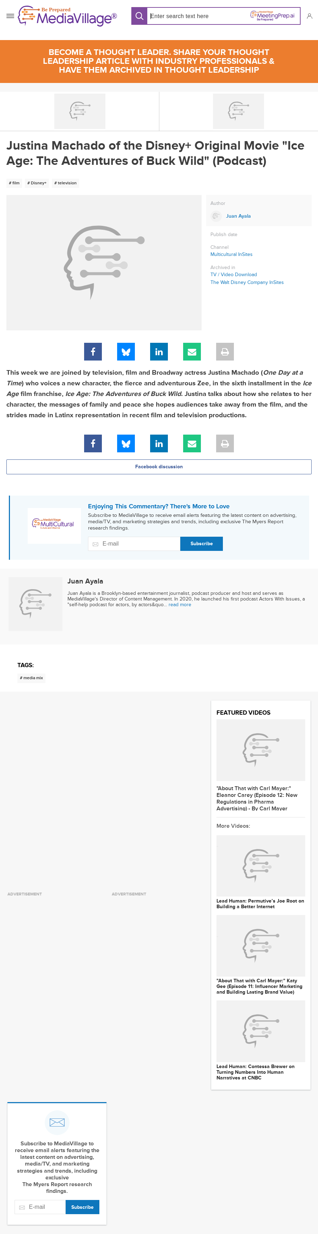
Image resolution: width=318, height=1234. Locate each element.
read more (180, 605)
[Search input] (181, 16)
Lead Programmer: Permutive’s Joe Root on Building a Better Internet (260, 904)
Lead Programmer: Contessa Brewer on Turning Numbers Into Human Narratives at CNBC (255, 1072)
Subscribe (202, 544)
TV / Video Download (233, 275)
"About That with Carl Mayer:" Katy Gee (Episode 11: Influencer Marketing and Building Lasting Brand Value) (259, 986)
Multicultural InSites (231, 254)
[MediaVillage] (67, 16)
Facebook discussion (159, 467)
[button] (309, 16)
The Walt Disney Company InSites (247, 282)
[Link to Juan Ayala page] (258, 216)
